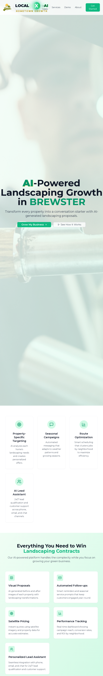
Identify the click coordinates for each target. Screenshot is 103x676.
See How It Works (69, 224)
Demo (67, 7)
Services (56, 7)
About (78, 7)
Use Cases (45, 7)
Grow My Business (34, 224)
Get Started (93, 7)
